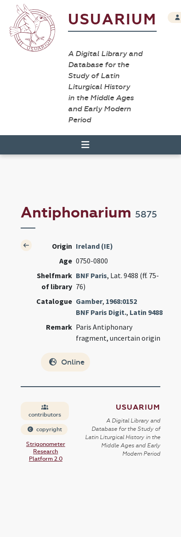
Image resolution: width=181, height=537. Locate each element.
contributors (44, 411)
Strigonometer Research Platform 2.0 (45, 451)
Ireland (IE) (94, 246)
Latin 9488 (146, 312)
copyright (44, 429)
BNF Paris (91, 275)
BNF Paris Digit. (101, 312)
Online (66, 362)
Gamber (89, 301)
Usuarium (112, 20)
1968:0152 (121, 301)
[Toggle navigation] (81, 144)
